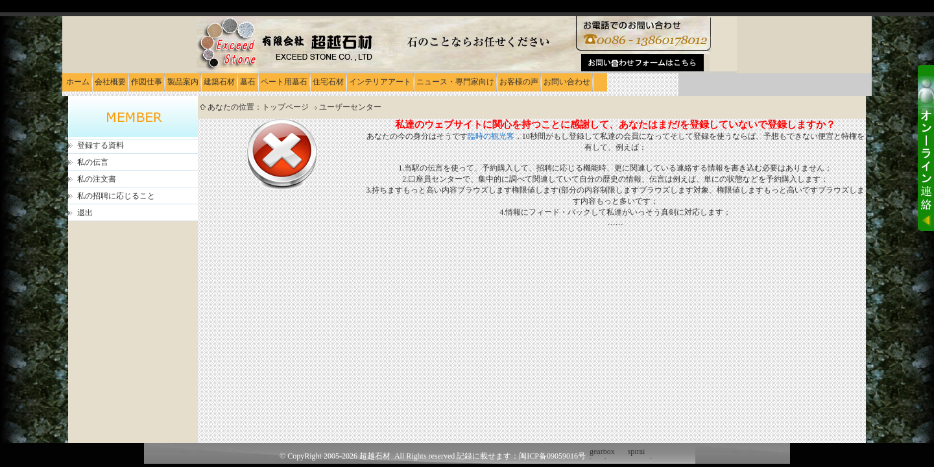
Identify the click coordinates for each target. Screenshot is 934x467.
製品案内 (182, 81)
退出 (85, 212)
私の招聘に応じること (116, 195)
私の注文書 (96, 179)
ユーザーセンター (350, 107)
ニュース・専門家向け (455, 81)
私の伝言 (92, 162)
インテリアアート (380, 81)
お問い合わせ (567, 81)
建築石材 (219, 81)
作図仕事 (146, 81)
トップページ (286, 107)
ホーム (78, 81)
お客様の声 (518, 81)
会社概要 (110, 81)
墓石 (248, 81)
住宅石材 (328, 81)
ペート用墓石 (284, 81)
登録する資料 (100, 145)
